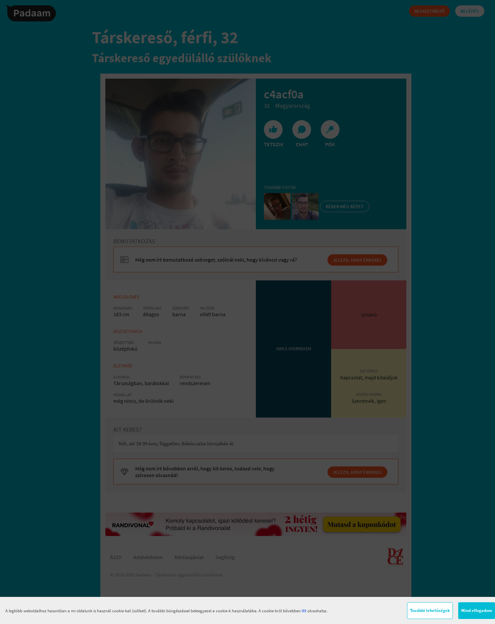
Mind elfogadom (476, 610)
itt (304, 611)
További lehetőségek (430, 610)
